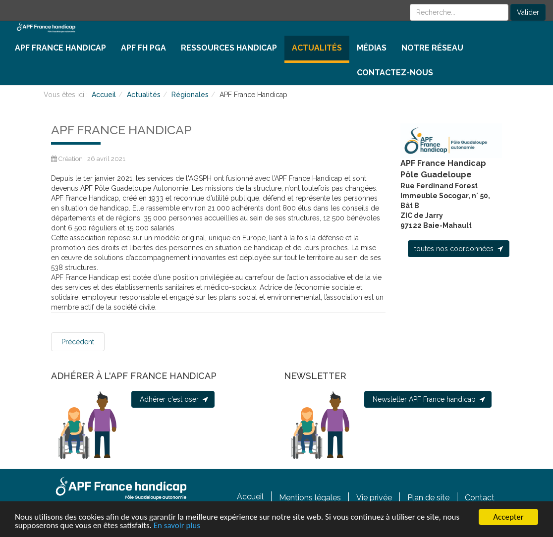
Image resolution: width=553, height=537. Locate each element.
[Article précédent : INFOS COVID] (78, 341)
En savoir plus (177, 525)
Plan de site (428, 497)
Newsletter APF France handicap (428, 399)
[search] (459, 12)
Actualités (317, 48)
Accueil (104, 95)
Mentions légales (310, 497)
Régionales (190, 95)
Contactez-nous (395, 72)
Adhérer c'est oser (173, 399)
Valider (528, 12)
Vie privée (374, 497)
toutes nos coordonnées (458, 249)
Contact (480, 497)
